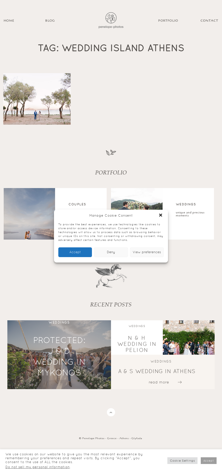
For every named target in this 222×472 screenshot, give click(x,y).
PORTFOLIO (168, 21)
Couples (77, 204)
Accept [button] (208, 460)
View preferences (147, 252)
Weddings (186, 204)
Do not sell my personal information (37, 467)
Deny (111, 252)
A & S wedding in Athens (157, 371)
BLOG (50, 21)
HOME (9, 21)
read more (159, 382)
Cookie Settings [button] (182, 460)
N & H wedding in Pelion (137, 344)
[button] (161, 215)
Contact (209, 21)
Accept (75, 252)
